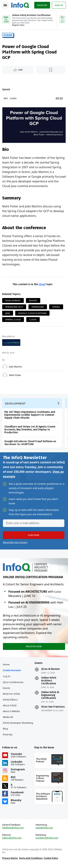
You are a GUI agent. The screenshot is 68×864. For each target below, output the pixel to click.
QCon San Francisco (53, 706)
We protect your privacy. (15, 542)
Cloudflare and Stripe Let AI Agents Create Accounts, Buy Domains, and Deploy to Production (29, 429)
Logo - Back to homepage (20, 4)
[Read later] (50, 70)
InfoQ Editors (10, 699)
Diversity (8, 734)
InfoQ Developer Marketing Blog (18, 725)
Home (6, 664)
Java (7, 313)
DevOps (33, 300)
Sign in (59, 5)
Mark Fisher (15, 375)
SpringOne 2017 (14, 306)
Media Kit (8, 717)
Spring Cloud (13, 319)
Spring (56, 306)
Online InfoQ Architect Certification (48, 680)
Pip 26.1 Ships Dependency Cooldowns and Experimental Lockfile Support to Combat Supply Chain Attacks (29, 414)
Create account (12, 670)
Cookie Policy (51, 858)
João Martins (15, 366)
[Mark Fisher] (5, 375)
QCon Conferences (13, 682)
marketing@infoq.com (47, 837)
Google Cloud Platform (32, 313)
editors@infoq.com (12, 837)
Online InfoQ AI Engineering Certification (50, 695)
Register (42, 5)
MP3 (6, 98)
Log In (7, 676)
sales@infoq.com (44, 827)
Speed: (6, 89)
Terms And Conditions (31, 858)
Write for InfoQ (11, 693)
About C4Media (11, 711)
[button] (33, 535)
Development (13, 300)
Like (20, 69)
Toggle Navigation (5, 5)
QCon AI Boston (50, 669)
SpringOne (38, 306)
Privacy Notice (10, 858)
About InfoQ (10, 705)
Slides (13, 98)
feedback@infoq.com (13, 827)
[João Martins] (5, 366)
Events (6, 688)
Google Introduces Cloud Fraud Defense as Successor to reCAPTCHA (30, 443)
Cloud (8, 35)
